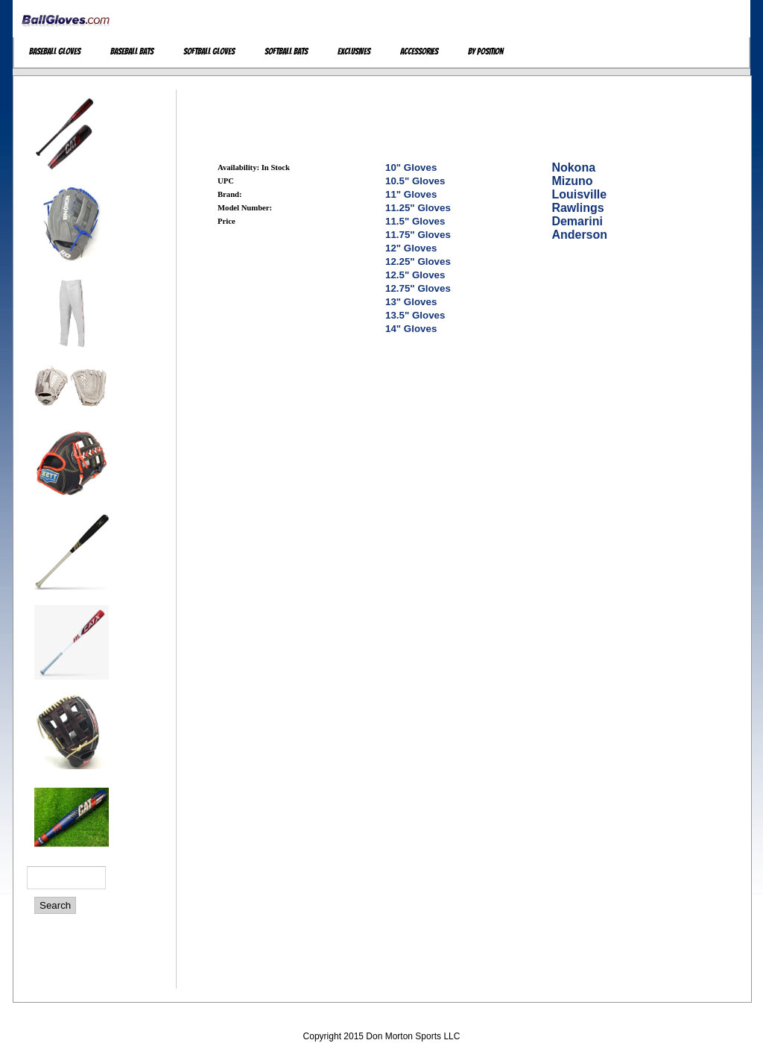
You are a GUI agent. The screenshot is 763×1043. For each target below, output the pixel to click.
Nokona (573, 167)
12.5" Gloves (415, 275)
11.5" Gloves (415, 221)
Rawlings (577, 207)
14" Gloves (411, 328)
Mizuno (571, 181)
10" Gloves (411, 167)
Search (55, 905)
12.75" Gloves (418, 288)
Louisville (579, 194)
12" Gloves (411, 248)
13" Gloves (411, 301)
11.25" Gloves (418, 207)
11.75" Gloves (418, 234)
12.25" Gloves (418, 261)
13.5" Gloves (415, 315)
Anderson (579, 234)
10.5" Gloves (415, 181)
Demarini (576, 221)
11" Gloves (411, 194)
